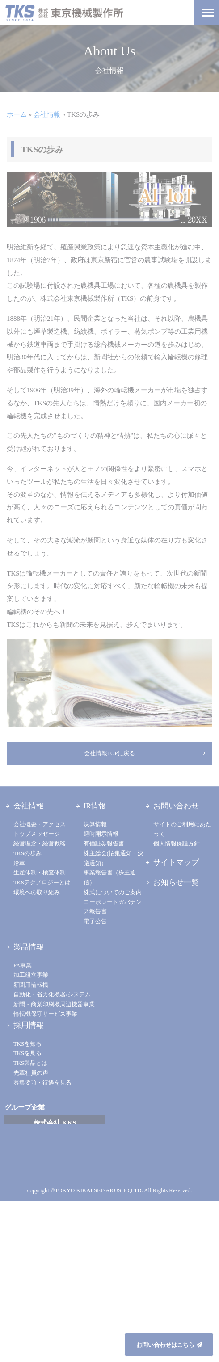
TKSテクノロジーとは (42, 882)
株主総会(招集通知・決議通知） (113, 858)
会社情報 (47, 114)
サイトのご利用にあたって (182, 829)
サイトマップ (176, 862)
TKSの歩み (27, 853)
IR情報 (95, 806)
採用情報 (28, 1025)
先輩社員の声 (30, 1073)
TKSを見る (27, 1053)
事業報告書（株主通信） (110, 878)
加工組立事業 (30, 975)
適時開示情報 (101, 834)
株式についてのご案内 (113, 892)
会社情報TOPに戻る (109, 753)
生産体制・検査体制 (39, 873)
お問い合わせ (176, 806)
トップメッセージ (36, 834)
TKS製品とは (30, 1063)
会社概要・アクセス (39, 824)
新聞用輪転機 (30, 985)
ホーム (17, 114)
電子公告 (95, 921)
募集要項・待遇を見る (42, 1083)
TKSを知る (27, 1044)
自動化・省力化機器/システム (52, 995)
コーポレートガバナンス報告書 (113, 907)
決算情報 (95, 824)
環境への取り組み (36, 892)
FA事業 (22, 966)
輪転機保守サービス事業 (45, 1014)
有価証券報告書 (104, 844)
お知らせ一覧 (176, 882)
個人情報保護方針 (176, 844)
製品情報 (28, 947)
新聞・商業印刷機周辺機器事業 (54, 1004)
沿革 (19, 863)
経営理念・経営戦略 (39, 844)
